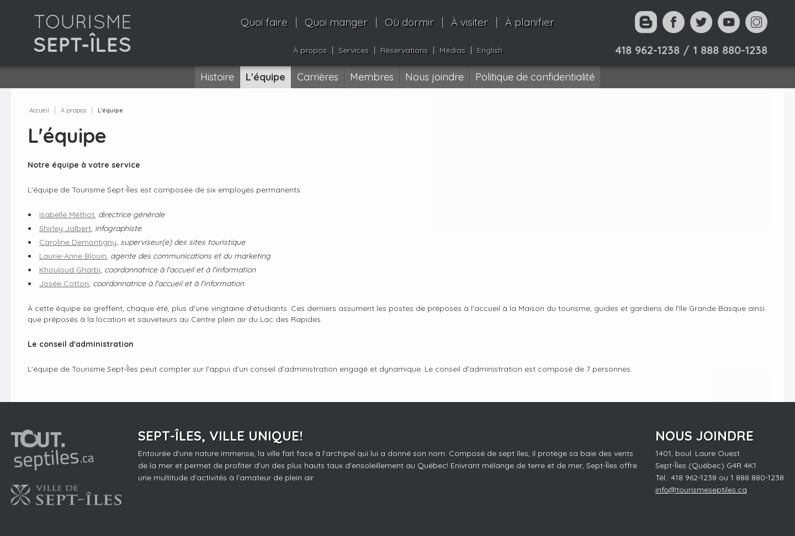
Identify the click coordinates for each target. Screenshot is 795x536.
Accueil (39, 110)
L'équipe (110, 110)
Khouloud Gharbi (69, 270)
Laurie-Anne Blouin (73, 256)
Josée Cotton (64, 283)
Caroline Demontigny (77, 242)
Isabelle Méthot (66, 214)
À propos (73, 110)
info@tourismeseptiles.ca (701, 490)
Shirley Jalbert (65, 228)
